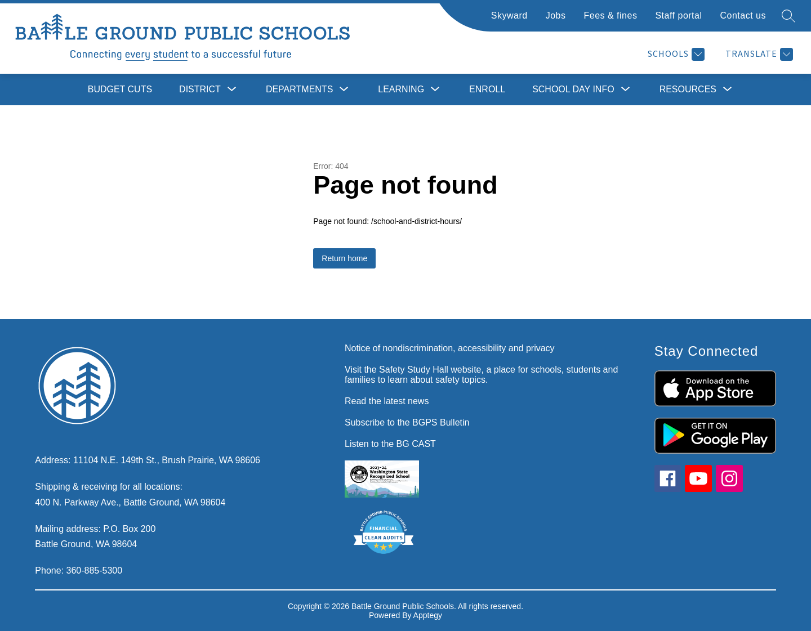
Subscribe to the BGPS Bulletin (407, 422)
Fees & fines (610, 15)
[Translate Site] (758, 54)
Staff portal (678, 15)
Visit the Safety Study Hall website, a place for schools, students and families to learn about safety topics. (481, 374)
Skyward (509, 15)
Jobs (556, 15)
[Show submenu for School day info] (573, 89)
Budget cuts (120, 89)
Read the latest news (387, 401)
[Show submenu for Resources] (688, 89)
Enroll (487, 89)
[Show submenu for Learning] (401, 89)
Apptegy (427, 615)
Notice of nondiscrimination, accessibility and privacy (450, 348)
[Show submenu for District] (200, 89)
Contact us (743, 15)
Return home (344, 258)
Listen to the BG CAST (390, 444)
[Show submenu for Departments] (299, 89)
